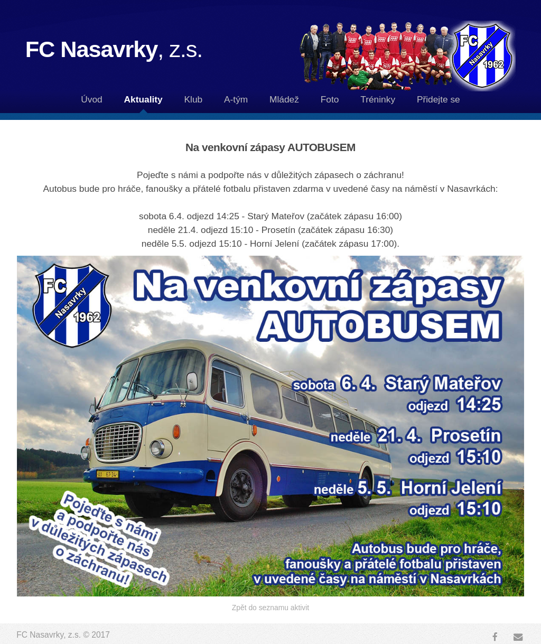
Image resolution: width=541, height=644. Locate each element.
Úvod (91, 99)
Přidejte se (438, 99)
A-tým (236, 99)
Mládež (284, 99)
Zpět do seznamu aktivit (270, 607)
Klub (193, 99)
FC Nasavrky (114, 49)
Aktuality (143, 99)
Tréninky (377, 99)
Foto (330, 99)
